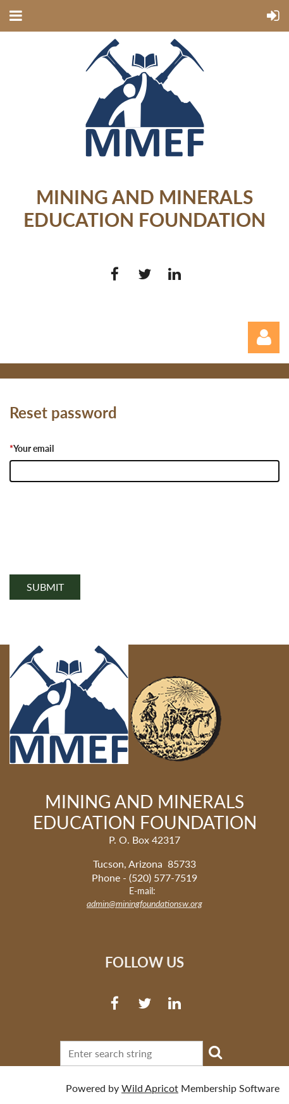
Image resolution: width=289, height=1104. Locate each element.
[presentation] (105, 542)
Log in (264, 337)
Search (215, 1052)
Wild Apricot (149, 1088)
